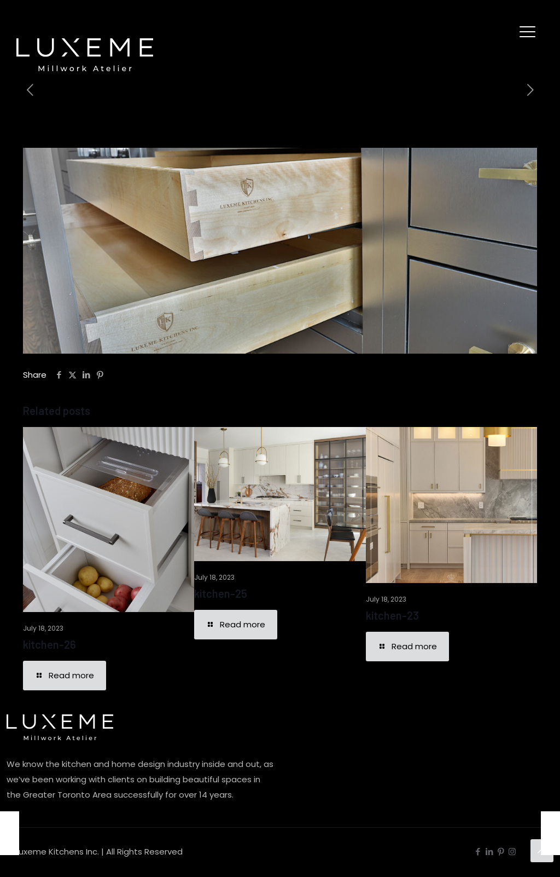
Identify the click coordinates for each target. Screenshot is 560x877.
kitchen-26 (49, 644)
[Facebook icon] (478, 851)
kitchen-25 (220, 593)
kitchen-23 (392, 615)
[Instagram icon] (512, 851)
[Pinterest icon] (501, 851)
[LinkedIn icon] (489, 851)
